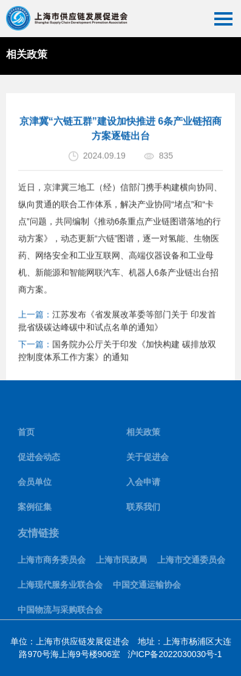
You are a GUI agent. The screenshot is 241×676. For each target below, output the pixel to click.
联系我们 (143, 510)
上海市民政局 (121, 563)
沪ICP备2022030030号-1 (174, 654)
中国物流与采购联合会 (60, 613)
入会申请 (143, 485)
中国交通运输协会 (147, 588)
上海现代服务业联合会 (60, 588)
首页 (26, 436)
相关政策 (143, 436)
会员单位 (35, 485)
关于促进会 (147, 460)
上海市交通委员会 (191, 563)
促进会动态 (39, 460)
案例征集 (35, 510)
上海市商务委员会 (52, 563)
